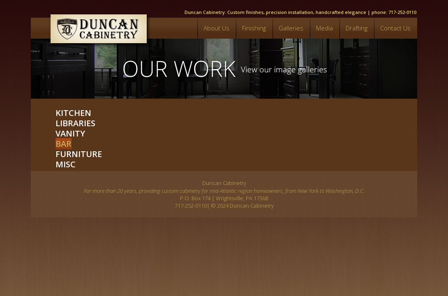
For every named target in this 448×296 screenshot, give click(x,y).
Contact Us (395, 28)
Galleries (291, 28)
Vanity (70, 133)
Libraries (75, 123)
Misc (65, 164)
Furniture (78, 154)
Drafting (356, 28)
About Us (216, 28)
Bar (63, 143)
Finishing (254, 28)
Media (324, 28)
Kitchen (73, 112)
